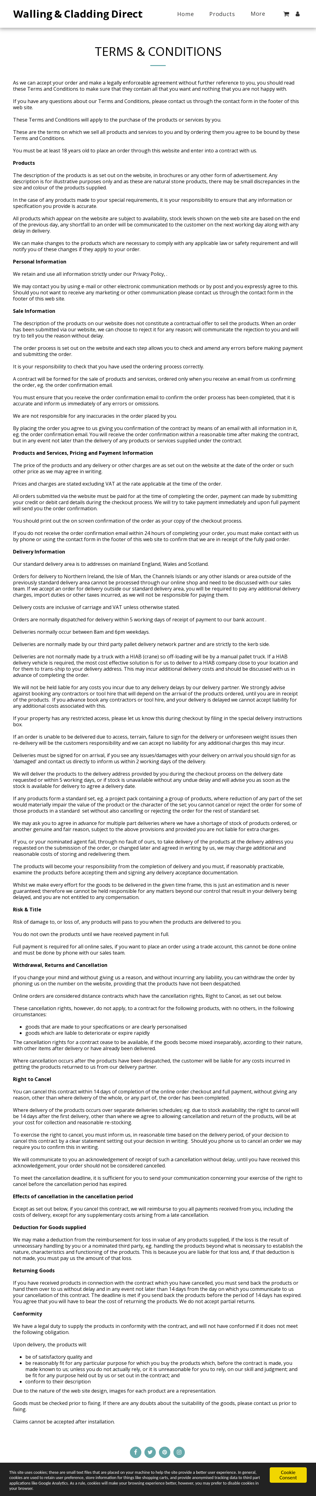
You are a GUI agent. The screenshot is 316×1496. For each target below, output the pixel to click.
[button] (286, 13)
